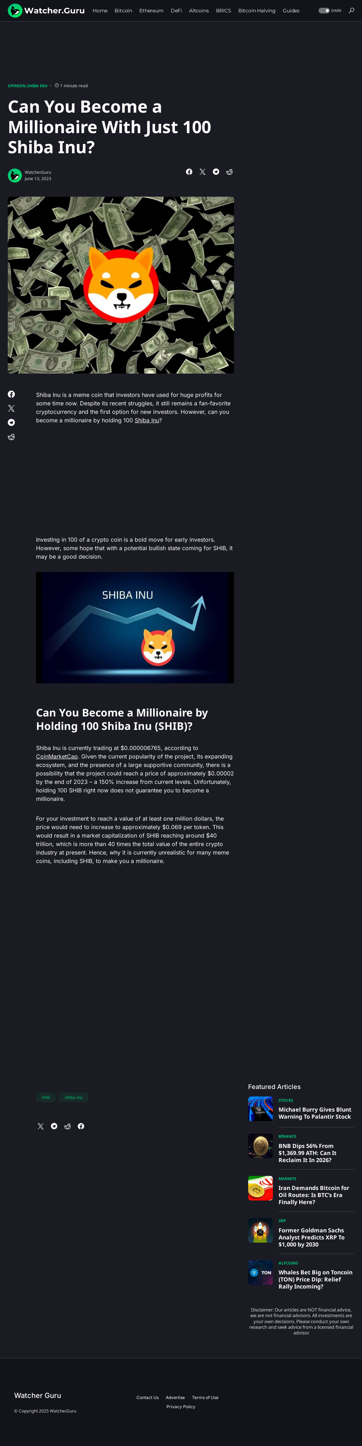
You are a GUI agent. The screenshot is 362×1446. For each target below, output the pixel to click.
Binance (287, 1136)
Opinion (17, 85)
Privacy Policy (181, 1406)
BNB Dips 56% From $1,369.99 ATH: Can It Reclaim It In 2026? (308, 1153)
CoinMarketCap (57, 756)
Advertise (175, 1397)
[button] (329, 11)
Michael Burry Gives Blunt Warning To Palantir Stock (315, 1113)
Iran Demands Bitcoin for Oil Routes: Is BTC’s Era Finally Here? (314, 1195)
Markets (287, 1178)
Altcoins (288, 1263)
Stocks (286, 1100)
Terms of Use (205, 1397)
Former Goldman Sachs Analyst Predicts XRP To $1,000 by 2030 (312, 1237)
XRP (282, 1220)
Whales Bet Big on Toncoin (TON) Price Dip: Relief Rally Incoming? (315, 1279)
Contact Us (147, 1397)
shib (46, 1097)
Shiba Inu (37, 85)
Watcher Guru (37, 1395)
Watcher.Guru (38, 172)
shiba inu (73, 1097)
